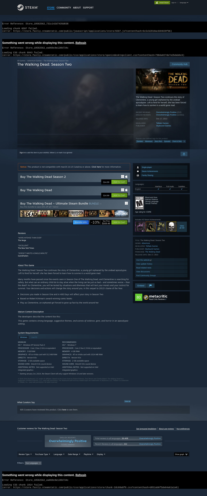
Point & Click (177, 145)
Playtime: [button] (83, 469)
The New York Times (26, 251)
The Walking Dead (152, 255)
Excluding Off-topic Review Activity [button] (61, 469)
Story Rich (158, 145)
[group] (103, 469)
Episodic (167, 145)
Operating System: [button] (128, 469)
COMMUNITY (64, 7)
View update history (144, 267)
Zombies (140, 145)
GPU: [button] (152, 469)
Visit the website (144, 263)
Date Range (73, 460)
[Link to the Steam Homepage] (30, 10)
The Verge (22, 244)
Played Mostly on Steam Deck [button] (103, 469)
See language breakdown (146, 432)
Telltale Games (162, 127)
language (183, 3)
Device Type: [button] (165, 469)
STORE (51, 7)
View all (127, 405)
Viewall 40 (182, 230)
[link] (100, 225)
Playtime (87, 460)
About (77, 7)
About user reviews (166, 432)
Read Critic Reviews (157, 303)
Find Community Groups (146, 279)
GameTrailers (23, 259)
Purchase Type (41, 460)
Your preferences (183, 432)
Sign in (22, 156)
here (64, 413)
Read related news (143, 271)
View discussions (143, 275)
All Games (21, 64)
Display (100, 460)
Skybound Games (163, 129)
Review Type (24, 460)
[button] (119, 185)
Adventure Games (34, 64)
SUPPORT (88, 7)
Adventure (148, 145)
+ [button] (184, 145)
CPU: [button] (142, 469)
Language (58, 460)
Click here (96, 170)
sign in (173, 3)
